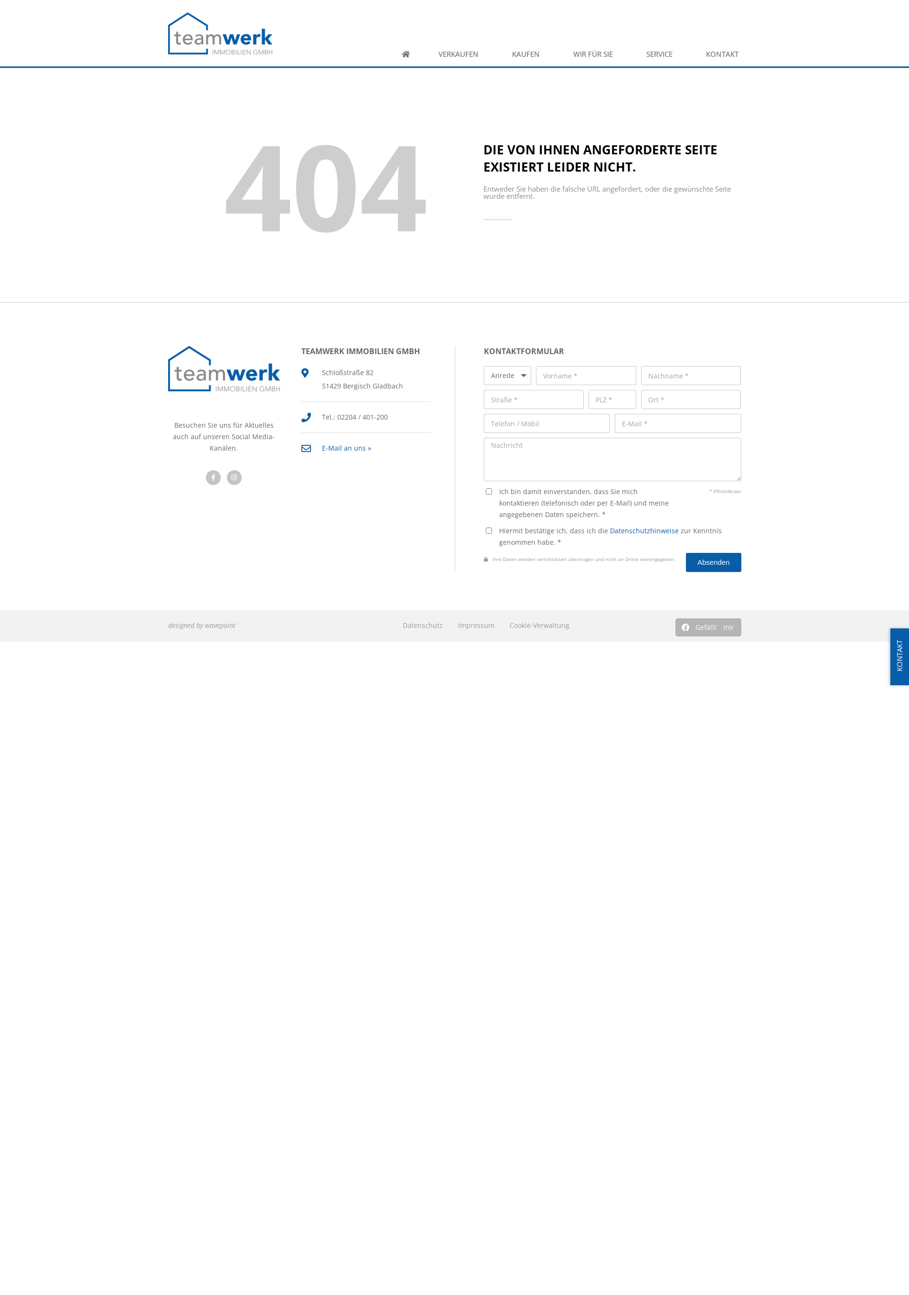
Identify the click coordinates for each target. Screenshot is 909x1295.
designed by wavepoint (201, 625)
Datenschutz (423, 625)
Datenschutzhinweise (644, 530)
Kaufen (528, 54)
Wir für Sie (595, 54)
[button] (708, 627)
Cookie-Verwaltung (539, 625)
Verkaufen (460, 54)
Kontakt (724, 54)
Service (661, 54)
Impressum (476, 625)
